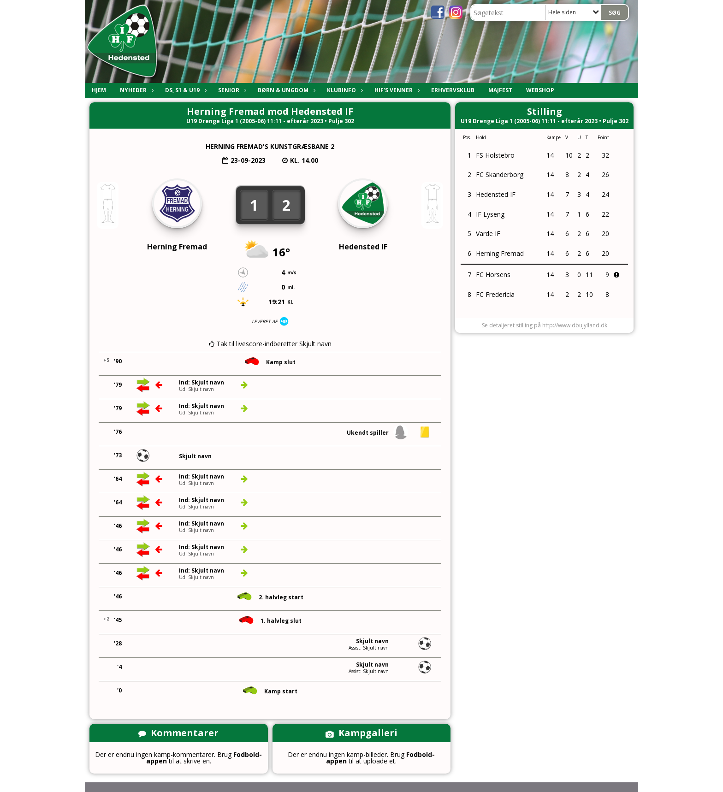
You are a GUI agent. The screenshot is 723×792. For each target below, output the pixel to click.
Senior (231, 90)
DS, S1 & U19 (184, 90)
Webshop (540, 90)
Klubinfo (344, 90)
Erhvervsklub (452, 90)
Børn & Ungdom (285, 90)
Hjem (99, 90)
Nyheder (135, 90)
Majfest (500, 90)
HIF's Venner (395, 90)
